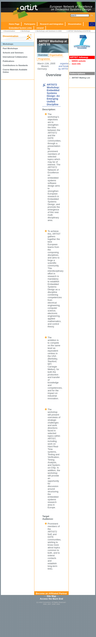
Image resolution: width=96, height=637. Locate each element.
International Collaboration (15, 57)
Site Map (51, 596)
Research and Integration (51, 24)
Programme (44, 59)
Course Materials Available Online (15, 71)
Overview (42, 55)
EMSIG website (79, 61)
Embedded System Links (20, 28)
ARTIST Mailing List (81, 78)
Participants (29, 24)
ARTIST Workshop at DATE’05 (79, 31)
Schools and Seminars (13, 53)
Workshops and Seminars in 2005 (48, 31)
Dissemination (74, 24)
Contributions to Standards (15, 65)
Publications (8, 61)
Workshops (25, 31)
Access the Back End (51, 598)
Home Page (14, 24)
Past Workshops (10, 48)
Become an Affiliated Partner (51, 593)
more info (76, 64)
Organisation (56, 55)
